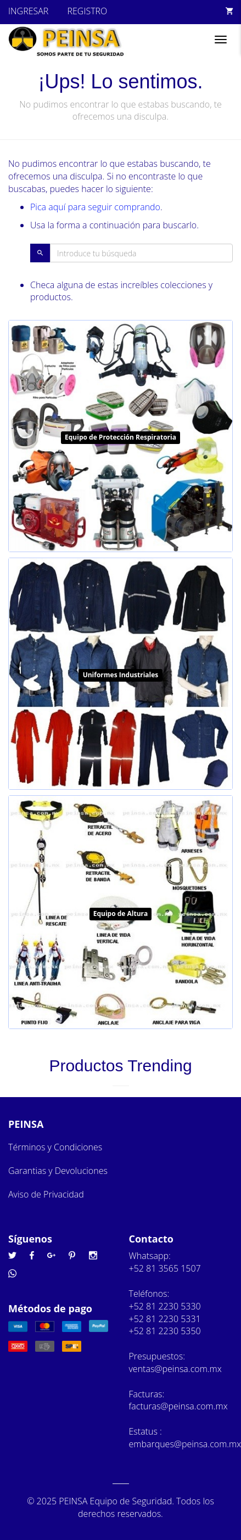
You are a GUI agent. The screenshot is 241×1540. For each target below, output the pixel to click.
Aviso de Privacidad (46, 1194)
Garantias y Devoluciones (58, 1171)
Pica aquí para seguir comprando (95, 207)
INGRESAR (28, 11)
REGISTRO (87, 11)
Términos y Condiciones (55, 1147)
